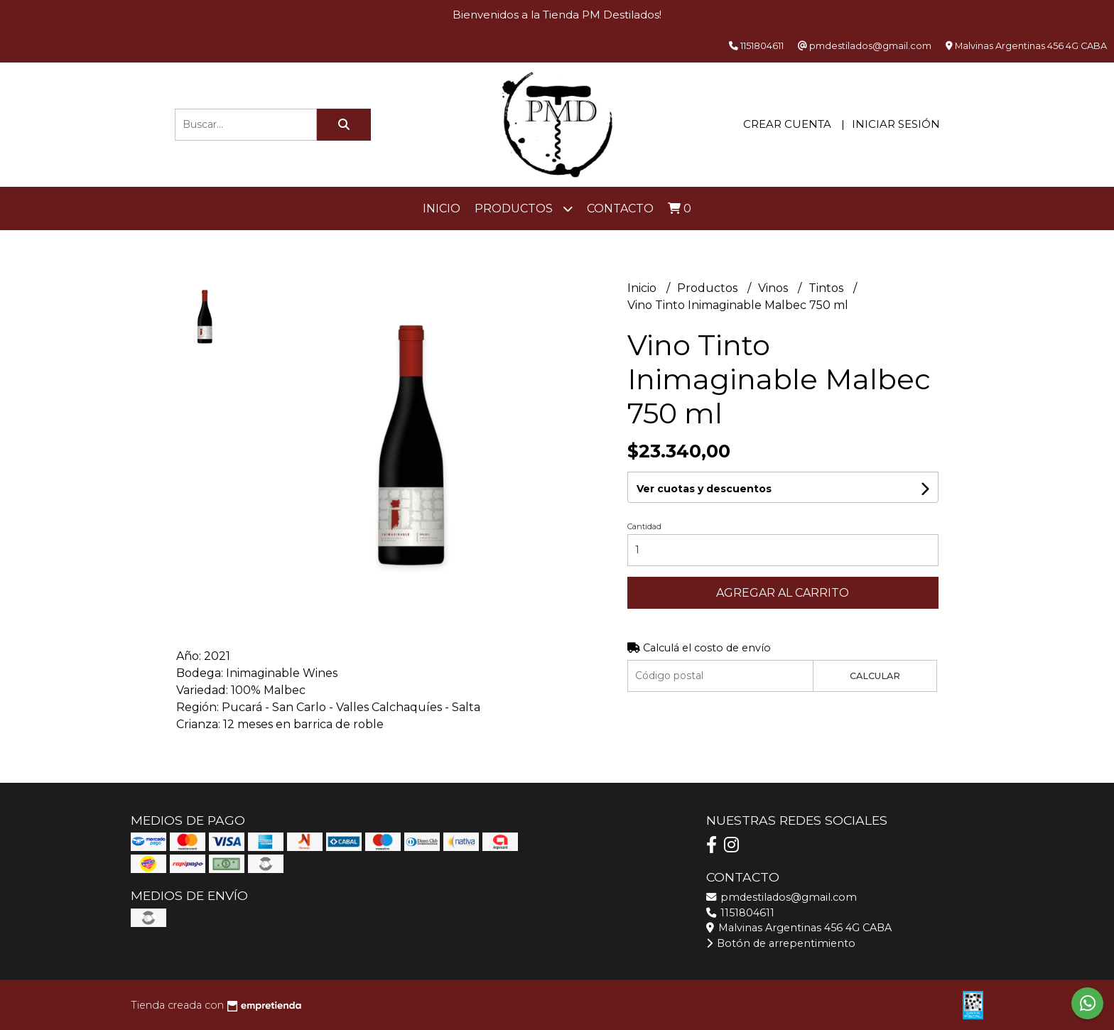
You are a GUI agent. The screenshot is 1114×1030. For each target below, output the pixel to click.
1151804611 (740, 912)
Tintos (827, 288)
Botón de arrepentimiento (780, 943)
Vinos (774, 288)
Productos (524, 208)
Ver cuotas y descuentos (704, 488)
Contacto (620, 208)
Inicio (441, 208)
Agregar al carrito (782, 593)
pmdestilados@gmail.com (781, 897)
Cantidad (644, 526)
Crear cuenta (787, 124)
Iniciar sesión (896, 124)
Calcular (875, 676)
